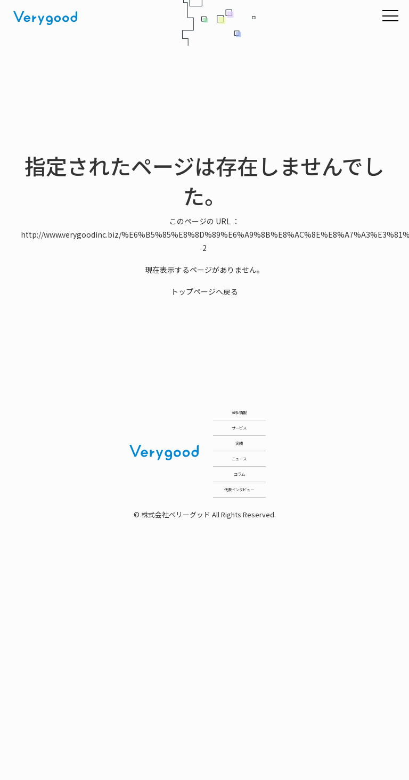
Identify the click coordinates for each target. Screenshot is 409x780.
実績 (239, 541)
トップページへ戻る (204, 291)
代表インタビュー (239, 706)
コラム (239, 651)
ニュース (239, 596)
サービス (239, 486)
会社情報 (239, 431)
